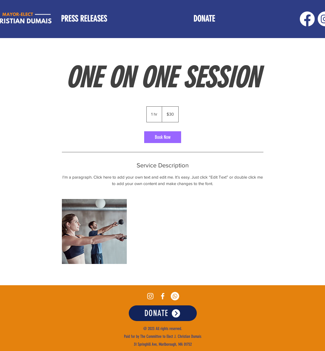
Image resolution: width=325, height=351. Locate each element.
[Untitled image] (94, 231)
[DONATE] (163, 313)
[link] (162, 137)
